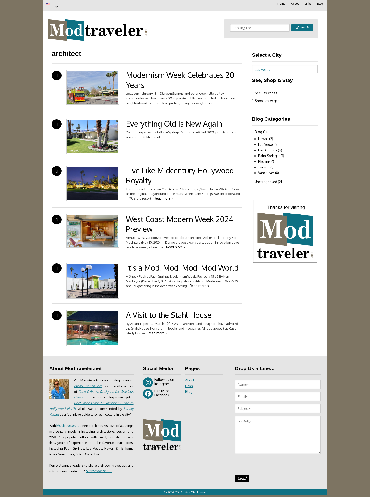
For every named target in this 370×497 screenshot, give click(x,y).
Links (307, 3)
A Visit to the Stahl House (168, 312)
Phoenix (264, 159)
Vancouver (266, 170)
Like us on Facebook (156, 391)
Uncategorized (266, 179)
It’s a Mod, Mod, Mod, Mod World (182, 265)
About (294, 3)
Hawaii (263, 136)
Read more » (186, 196)
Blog (320, 3)
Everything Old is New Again (174, 121)
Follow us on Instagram (158, 380)
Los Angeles (267, 148)
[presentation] (271, 463)
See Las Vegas (266, 91)
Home (280, 3)
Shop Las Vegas (267, 98)
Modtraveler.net (70, 429)
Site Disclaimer (196, 494)
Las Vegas (62, 4)
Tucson (263, 165)
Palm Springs (268, 153)
